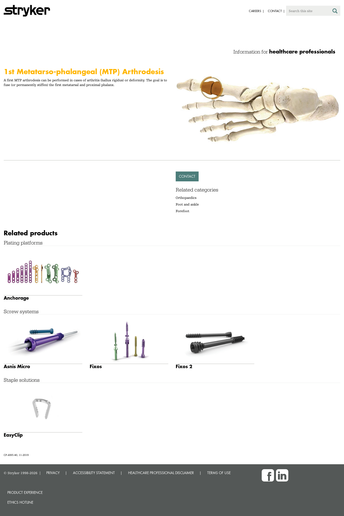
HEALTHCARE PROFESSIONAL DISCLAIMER (161, 472)
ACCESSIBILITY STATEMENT (94, 472)
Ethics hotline (20, 502)
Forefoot (182, 211)
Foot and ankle (187, 204)
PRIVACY (53, 472)
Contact (187, 176)
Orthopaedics (186, 198)
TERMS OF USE (219, 472)
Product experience (25, 492)
